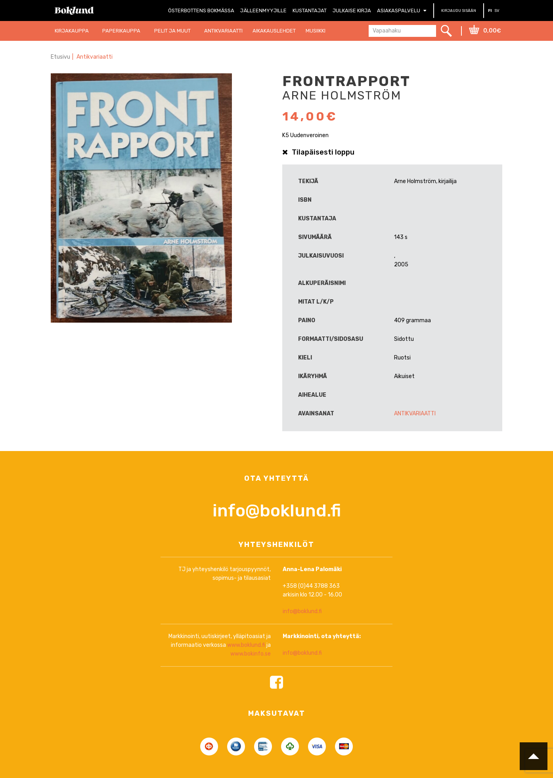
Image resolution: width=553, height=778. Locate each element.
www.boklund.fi (246, 678)
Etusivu (60, 57)
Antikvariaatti (95, 57)
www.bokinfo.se (250, 686)
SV (496, 10)
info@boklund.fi (276, 543)
